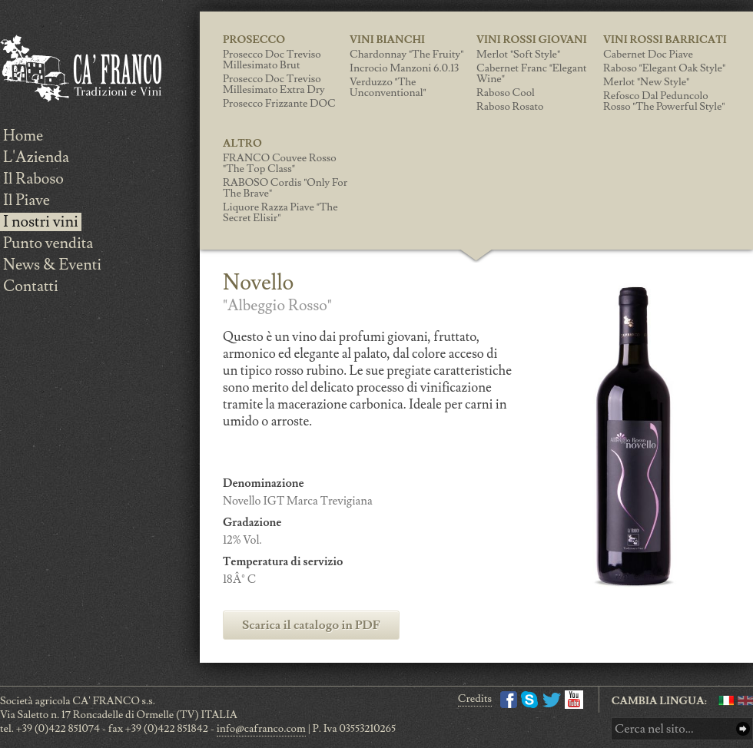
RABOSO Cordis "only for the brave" (285, 188)
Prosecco (254, 40)
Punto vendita (48, 243)
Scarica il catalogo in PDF (311, 625)
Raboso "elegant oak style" (664, 68)
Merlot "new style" (646, 82)
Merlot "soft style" (518, 54)
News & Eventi (52, 265)
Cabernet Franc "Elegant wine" (531, 73)
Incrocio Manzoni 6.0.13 (404, 68)
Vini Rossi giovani (531, 40)
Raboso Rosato (510, 106)
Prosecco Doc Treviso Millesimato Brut (272, 60)
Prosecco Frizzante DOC (279, 103)
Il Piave (26, 200)
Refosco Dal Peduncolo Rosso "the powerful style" (664, 101)
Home (23, 136)
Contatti (30, 286)
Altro (242, 143)
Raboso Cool (505, 93)
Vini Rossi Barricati (665, 40)
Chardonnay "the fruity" (406, 54)
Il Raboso (33, 179)
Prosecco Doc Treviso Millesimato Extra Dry (274, 84)
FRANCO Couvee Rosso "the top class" (280, 163)
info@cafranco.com (261, 729)
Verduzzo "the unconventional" (388, 87)
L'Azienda (36, 157)
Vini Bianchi (387, 40)
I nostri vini (40, 222)
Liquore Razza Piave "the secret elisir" (280, 212)
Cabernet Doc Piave (648, 54)
